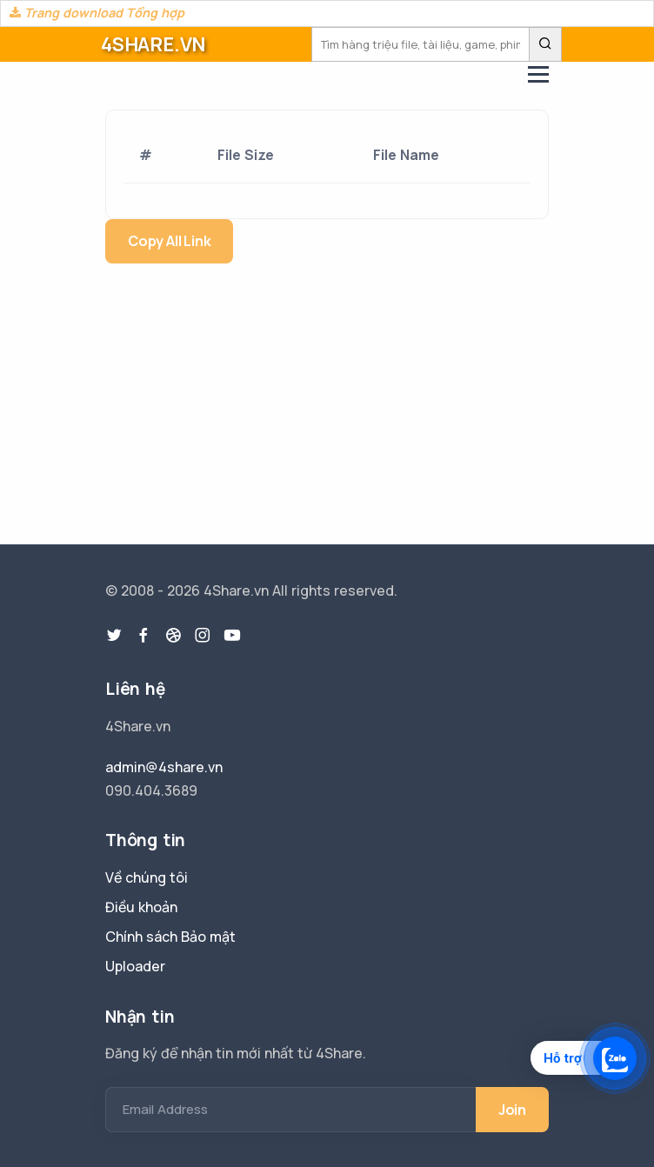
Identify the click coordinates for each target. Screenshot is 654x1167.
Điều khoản (141, 907)
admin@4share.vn (164, 767)
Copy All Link (169, 240)
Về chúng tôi (146, 877)
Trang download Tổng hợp (97, 12)
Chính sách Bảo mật (170, 936)
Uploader (135, 966)
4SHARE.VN (153, 44)
